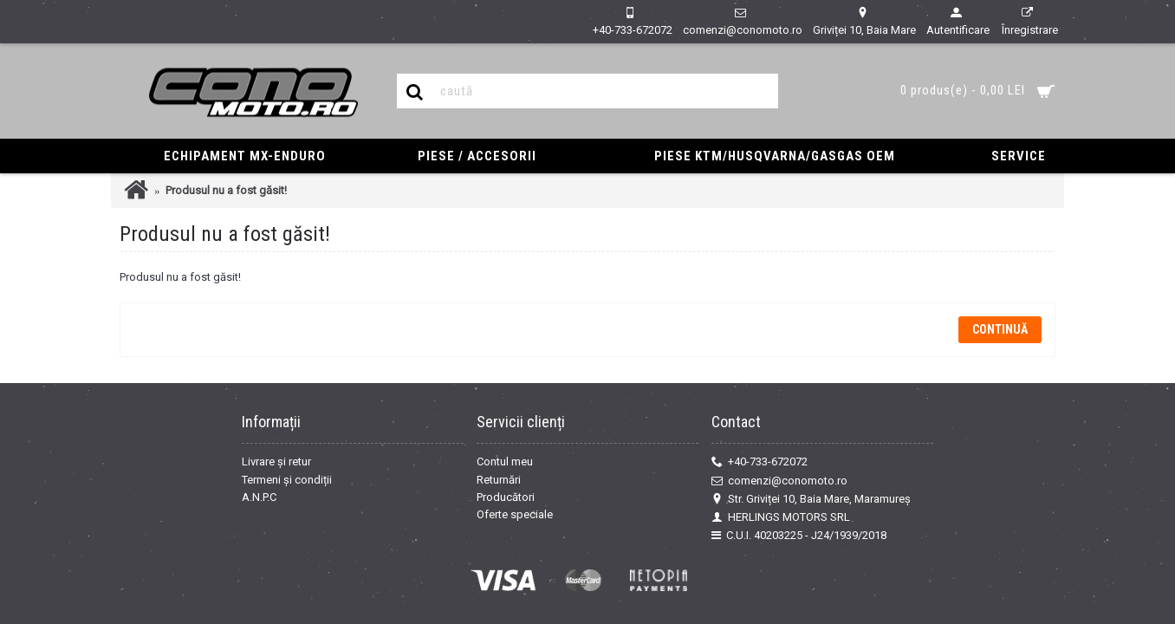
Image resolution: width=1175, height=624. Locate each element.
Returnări (499, 479)
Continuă (1000, 329)
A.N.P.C (259, 497)
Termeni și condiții (287, 479)
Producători (506, 497)
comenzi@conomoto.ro (779, 481)
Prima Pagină (136, 190)
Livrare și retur (276, 461)
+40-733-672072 (759, 462)
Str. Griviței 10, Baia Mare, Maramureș (811, 499)
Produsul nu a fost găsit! (226, 190)
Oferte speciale (515, 514)
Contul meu (505, 461)
